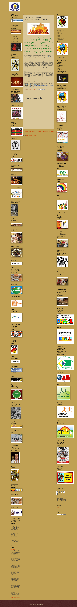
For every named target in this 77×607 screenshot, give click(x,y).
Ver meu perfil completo (15, 597)
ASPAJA (13, 549)
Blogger (45, 604)
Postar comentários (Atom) (31, 135)
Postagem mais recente (29, 131)
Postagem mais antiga (48, 131)
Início (58, 507)
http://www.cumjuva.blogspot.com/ (30, 84)
